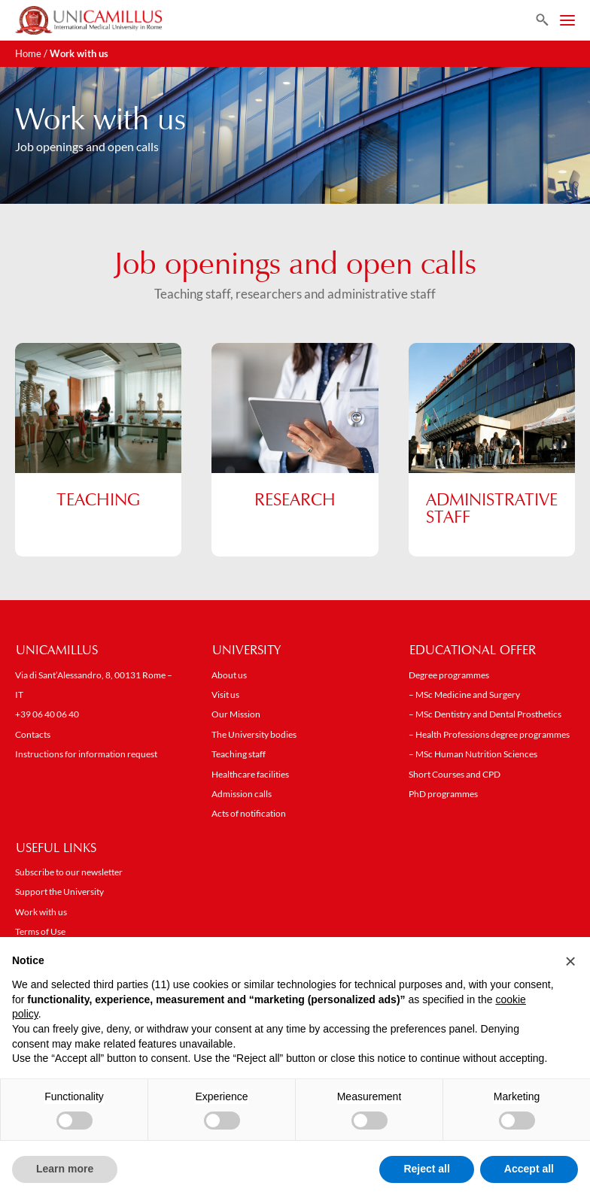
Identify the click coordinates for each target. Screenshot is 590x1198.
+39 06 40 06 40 (47, 715)
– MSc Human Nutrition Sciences (473, 755)
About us (229, 676)
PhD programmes (443, 795)
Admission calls (241, 795)
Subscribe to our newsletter (69, 873)
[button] (570, 961)
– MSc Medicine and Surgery (464, 696)
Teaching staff (238, 755)
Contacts (32, 736)
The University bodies (254, 736)
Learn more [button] (64, 1169)
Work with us (41, 913)
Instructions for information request (86, 755)
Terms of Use (40, 933)
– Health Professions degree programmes (489, 736)
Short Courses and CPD (454, 775)
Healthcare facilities (250, 775)
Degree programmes (449, 676)
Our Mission (235, 715)
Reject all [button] (426, 1169)
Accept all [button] (529, 1169)
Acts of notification (248, 814)
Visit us (225, 696)
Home (28, 53)
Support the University (59, 893)
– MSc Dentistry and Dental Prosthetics (485, 715)
